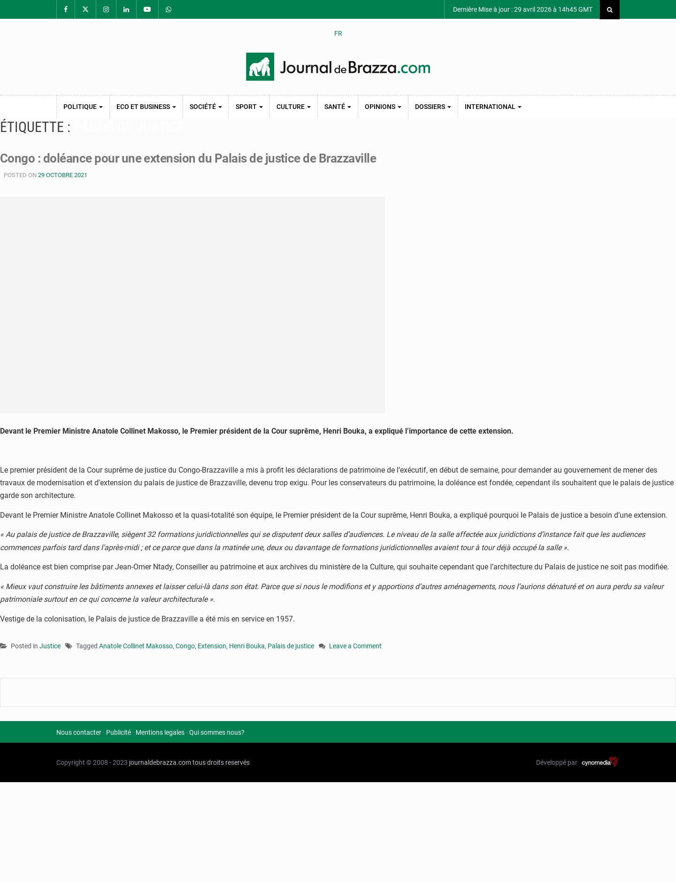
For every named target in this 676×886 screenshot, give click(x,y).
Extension (212, 646)
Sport (249, 106)
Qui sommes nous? (217, 732)
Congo (185, 646)
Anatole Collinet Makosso (136, 646)
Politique (83, 106)
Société (206, 106)
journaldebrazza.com (160, 762)
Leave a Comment (355, 646)
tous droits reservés (221, 762)
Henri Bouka (247, 646)
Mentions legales (160, 732)
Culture (294, 106)
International (493, 106)
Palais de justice (291, 646)
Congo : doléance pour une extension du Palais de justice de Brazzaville (188, 158)
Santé (337, 106)
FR (338, 33)
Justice (50, 646)
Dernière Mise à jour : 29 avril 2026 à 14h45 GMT (522, 9)
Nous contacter (78, 732)
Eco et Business (146, 106)
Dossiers (433, 106)
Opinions (383, 106)
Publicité (118, 732)
